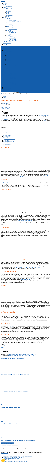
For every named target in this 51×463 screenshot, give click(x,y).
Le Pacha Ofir (7, 142)
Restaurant (8, 11)
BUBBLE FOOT (13, 40)
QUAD (10, 24)
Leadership (8, 13)
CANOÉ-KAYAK (13, 27)
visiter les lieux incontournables (24, 220)
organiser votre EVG (5, 118)
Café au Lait (5, 182)
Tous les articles (7, 43)
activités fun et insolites (25, 279)
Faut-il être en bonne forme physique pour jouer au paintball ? (18, 440)
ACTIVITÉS (6, 44)
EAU (7, 26)
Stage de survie (12, 39)
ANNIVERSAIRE (7, 41)
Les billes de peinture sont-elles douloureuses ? (14, 424)
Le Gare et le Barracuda (9, 139)
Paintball (11, 36)
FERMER (3, 1)
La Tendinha (7, 132)
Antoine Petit (5, 103)
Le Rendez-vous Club (9, 141)
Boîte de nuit (9, 6)
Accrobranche (12, 38)
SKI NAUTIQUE (13, 29)
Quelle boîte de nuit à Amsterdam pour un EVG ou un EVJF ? (23, 354)
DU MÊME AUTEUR (19, 358)
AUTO (7, 22)
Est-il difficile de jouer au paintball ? (11, 407)
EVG (4, 4)
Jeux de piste (12, 31)
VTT (10, 34)
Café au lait (6, 134)
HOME (5, 3)
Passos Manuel (7, 135)
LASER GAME (12, 32)
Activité (8, 10)
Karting (11, 25)
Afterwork (8, 16)
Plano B (6, 137)
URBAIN (8, 30)
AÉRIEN (8, 18)
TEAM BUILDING (8, 8)
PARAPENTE (12, 20)
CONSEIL (5, 17)
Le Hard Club (8, 144)
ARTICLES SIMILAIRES (7, 358)
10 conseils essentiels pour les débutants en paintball (15, 374)
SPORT (8, 35)
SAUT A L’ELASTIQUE (15, 21)
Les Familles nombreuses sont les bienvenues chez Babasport (17, 456)
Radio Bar (6, 140)
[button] (3, 460)
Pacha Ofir (10, 326)
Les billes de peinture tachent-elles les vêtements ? (15, 391)
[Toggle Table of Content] (2, 130)
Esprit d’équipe (9, 15)
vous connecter (9, 448)
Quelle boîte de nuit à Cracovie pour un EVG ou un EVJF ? (21, 355)
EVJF (4, 7)
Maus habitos (7, 136)
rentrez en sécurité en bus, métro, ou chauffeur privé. (28, 267)
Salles (7, 12)
